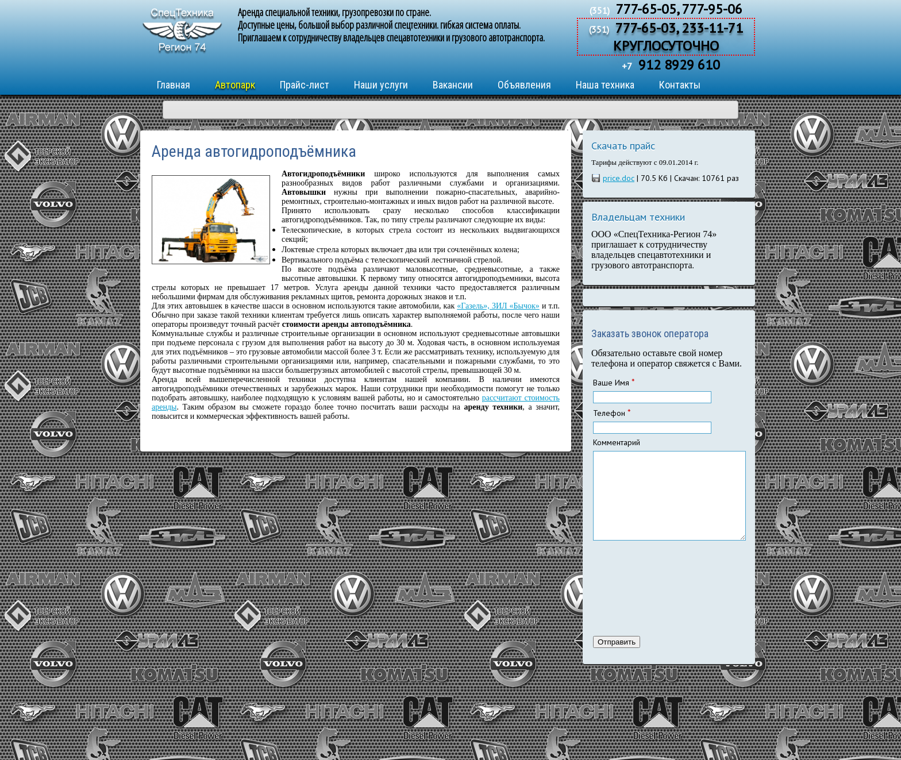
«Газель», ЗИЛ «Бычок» (498, 306)
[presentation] (640, 602)
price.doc (618, 178)
